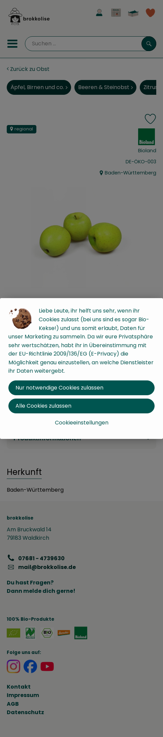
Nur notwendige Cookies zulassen (59, 388)
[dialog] (81, 368)
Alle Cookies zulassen (43, 406)
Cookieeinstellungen (81, 422)
